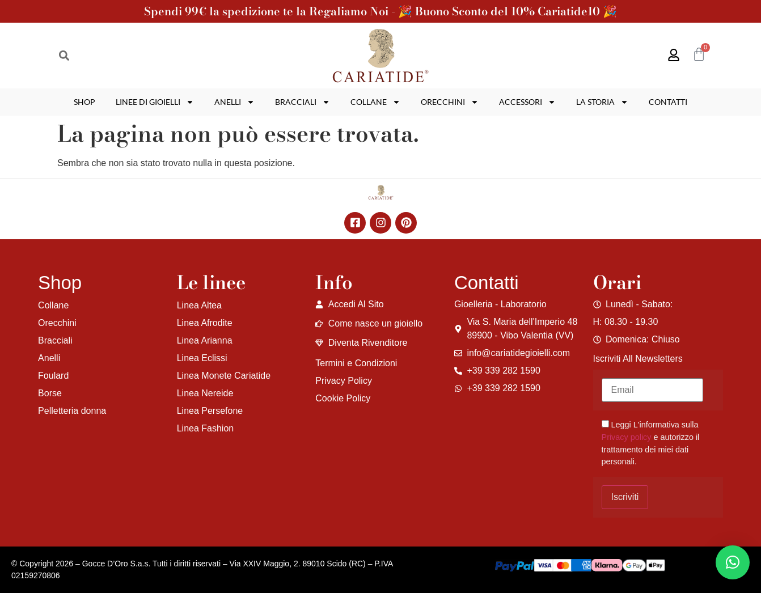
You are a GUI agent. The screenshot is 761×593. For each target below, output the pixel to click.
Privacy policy (627, 437)
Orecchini (450, 102)
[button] (63, 55)
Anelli (234, 102)
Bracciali (302, 102)
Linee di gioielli (155, 102)
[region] (147, 504)
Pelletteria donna (72, 411)
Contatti (668, 102)
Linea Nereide (205, 393)
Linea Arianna (204, 340)
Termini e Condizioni (356, 363)
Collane (375, 102)
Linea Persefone (210, 411)
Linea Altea (199, 305)
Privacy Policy (343, 381)
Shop (84, 102)
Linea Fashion (205, 428)
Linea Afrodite (204, 323)
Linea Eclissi (202, 358)
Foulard (53, 375)
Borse (50, 393)
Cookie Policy (342, 398)
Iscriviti (625, 497)
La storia (602, 102)
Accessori (527, 102)
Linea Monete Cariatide (223, 375)
